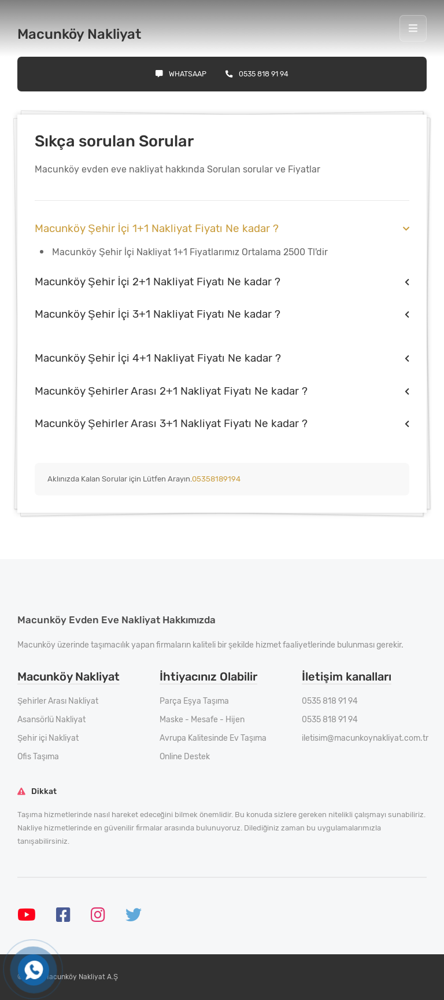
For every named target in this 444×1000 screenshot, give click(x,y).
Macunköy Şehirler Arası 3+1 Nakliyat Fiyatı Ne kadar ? (171, 423)
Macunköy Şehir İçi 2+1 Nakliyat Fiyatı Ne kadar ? (157, 281)
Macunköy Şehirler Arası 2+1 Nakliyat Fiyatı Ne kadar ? (171, 391)
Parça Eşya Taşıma (194, 701)
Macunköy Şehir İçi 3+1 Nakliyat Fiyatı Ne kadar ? (157, 314)
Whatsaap (181, 73)
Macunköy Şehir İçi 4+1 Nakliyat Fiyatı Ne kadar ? (158, 358)
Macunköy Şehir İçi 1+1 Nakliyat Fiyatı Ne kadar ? (157, 228)
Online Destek (185, 757)
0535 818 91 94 (256, 73)
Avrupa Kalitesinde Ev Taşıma (213, 738)
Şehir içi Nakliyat (48, 738)
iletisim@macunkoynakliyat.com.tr (365, 738)
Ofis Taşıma (38, 757)
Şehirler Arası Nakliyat (57, 701)
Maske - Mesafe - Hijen (202, 720)
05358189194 (216, 479)
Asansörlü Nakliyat (51, 720)
